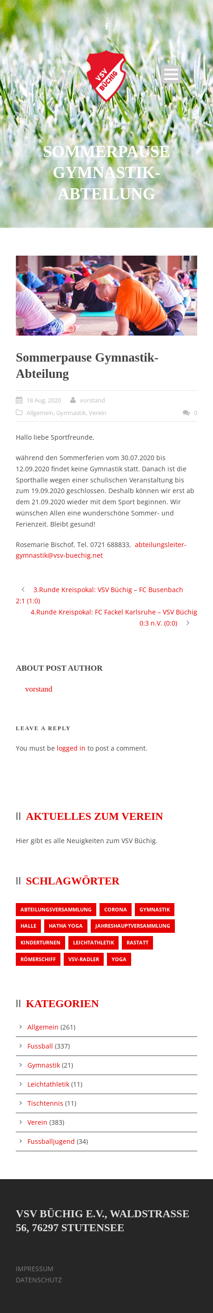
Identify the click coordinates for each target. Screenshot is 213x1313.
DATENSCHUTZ (39, 1279)
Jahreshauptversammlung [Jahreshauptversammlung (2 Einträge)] (132, 925)
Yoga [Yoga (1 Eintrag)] (119, 959)
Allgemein (40, 413)
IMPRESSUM (34, 1268)
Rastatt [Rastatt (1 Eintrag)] (137, 942)
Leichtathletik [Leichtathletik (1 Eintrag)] (93, 942)
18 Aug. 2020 (44, 400)
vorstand (92, 400)
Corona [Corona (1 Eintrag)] (115, 909)
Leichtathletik (48, 1084)
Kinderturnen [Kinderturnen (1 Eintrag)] (40, 942)
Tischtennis (45, 1103)
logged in (71, 748)
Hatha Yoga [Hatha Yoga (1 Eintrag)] (66, 925)
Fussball (40, 1046)
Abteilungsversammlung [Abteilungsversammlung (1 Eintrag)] (56, 909)
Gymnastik (71, 413)
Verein (97, 413)
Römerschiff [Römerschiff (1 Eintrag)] (38, 959)
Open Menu (171, 74)
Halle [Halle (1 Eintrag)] (28, 925)
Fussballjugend (51, 1141)
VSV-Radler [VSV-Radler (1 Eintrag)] (83, 959)
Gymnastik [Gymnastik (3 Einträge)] (155, 909)
